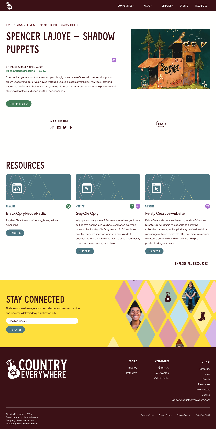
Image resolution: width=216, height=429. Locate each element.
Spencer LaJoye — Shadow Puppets (59, 25)
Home (9, 25)
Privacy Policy (165, 415)
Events (184, 5)
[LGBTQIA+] (114, 59)
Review (31, 25)
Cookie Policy (183, 415)
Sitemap (205, 362)
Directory (167, 5)
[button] (126, 5)
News (19, 25)
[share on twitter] (64, 127)
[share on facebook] (70, 127)
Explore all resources (191, 263)
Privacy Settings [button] (202, 414)
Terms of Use (147, 415)
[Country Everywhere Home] (9, 6)
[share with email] (52, 127)
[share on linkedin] (58, 127)
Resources (201, 5)
